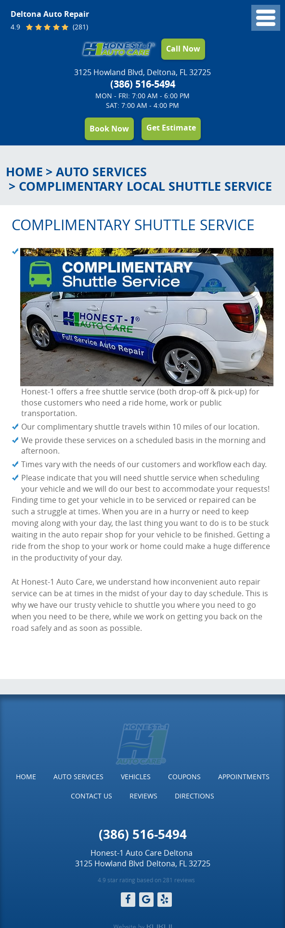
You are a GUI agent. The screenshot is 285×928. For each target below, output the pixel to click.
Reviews (143, 795)
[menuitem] (26, 776)
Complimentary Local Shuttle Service (145, 186)
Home (24, 171)
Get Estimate (171, 127)
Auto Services (101, 171)
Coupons (184, 776)
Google (146, 899)
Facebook (128, 899)
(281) (79, 27)
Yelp (164, 899)
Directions (194, 795)
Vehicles (136, 776)
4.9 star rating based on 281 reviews (146, 880)
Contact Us (91, 795)
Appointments (244, 776)
